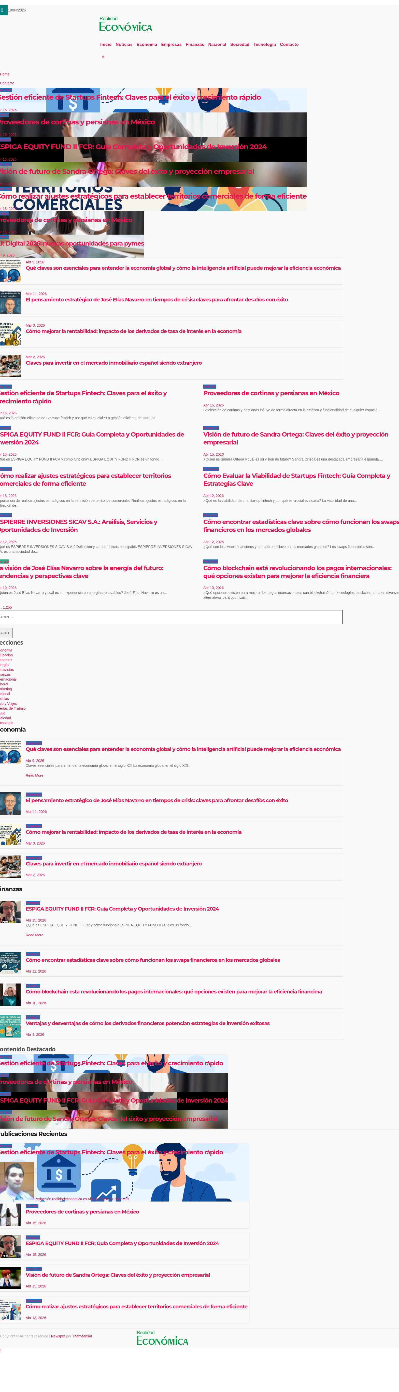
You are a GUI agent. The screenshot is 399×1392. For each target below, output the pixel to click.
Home (4, 74)
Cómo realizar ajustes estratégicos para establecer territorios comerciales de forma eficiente (136, 1307)
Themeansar (82, 1336)
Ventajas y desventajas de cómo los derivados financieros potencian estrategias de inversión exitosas (147, 1023)
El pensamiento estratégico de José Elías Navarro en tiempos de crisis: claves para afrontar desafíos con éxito (157, 300)
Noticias (124, 44)
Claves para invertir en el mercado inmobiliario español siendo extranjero (114, 363)
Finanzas (195, 44)
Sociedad (239, 44)
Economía (147, 44)
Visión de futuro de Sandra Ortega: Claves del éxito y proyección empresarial (118, 1275)
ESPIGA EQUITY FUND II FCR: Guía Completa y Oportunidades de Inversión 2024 (122, 909)
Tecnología (264, 44)
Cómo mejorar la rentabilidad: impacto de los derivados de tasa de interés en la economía (133, 331)
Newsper (58, 1336)
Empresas (171, 44)
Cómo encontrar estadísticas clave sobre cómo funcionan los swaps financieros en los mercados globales (153, 960)
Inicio (106, 44)
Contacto (289, 44)
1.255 (7, 607)
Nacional (217, 44)
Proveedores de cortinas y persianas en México (271, 393)
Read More (34, 775)
